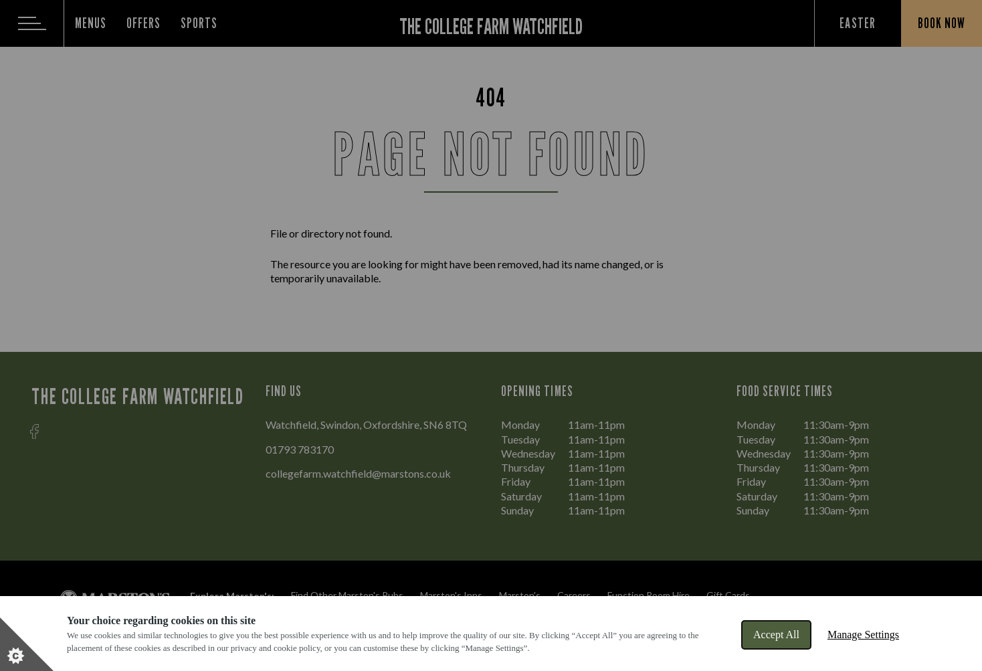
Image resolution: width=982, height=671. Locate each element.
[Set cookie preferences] (27, 644)
